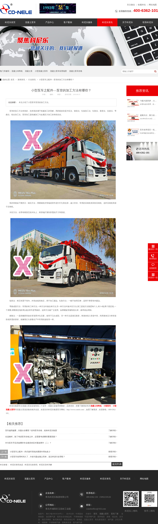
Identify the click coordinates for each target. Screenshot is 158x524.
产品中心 (49, 22)
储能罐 (44, 522)
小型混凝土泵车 (41, 71)
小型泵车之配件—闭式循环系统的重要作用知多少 (30, 452)
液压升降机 (46, 520)
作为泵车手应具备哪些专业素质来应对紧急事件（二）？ (28, 443)
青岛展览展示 (100, 520)
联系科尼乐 (148, 22)
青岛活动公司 (69, 520)
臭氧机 (79, 520)
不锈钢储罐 (78, 517)
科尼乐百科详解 (45, 465)
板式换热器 (57, 520)
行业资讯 (32, 80)
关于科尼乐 (127, 22)
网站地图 (153, 5)
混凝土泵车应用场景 (58, 71)
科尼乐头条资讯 (31, 465)
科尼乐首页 (10, 22)
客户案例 (68, 22)
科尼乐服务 (87, 22)
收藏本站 (142, 5)
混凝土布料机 (17, 71)
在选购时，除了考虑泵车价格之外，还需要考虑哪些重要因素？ (31, 437)
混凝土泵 (28, 71)
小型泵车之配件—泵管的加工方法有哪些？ (56, 80)
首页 (13, 80)
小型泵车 (107, 406)
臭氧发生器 (66, 522)
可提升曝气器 (90, 517)
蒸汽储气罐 (77, 522)
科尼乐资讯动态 (16, 465)
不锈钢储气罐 (54, 522)
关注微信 (131, 5)
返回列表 (117, 464)
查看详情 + (112, 452)
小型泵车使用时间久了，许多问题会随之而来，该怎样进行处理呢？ (37, 457)
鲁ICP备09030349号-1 (54, 514)
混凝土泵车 (30, 22)
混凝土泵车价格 (75, 71)
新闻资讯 (22, 80)
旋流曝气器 (50, 517)
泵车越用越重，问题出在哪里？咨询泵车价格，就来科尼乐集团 (31, 431)
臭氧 (108, 517)
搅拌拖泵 (101, 517)
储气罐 (110, 520)
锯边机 (115, 517)
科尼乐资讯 (107, 22)
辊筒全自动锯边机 (64, 517)
